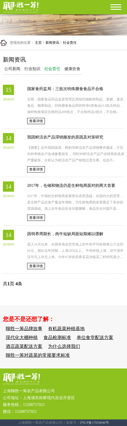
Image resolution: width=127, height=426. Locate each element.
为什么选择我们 (64, 346)
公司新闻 (12, 69)
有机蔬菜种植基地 (66, 328)
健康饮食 (72, 69)
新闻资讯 (52, 43)
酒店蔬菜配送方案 (24, 346)
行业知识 (32, 69)
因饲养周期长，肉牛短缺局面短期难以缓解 (65, 234)
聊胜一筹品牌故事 (24, 328)
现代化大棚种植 (22, 337)
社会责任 (70, 43)
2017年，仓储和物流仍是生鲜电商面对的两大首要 (71, 185)
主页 (38, 43)
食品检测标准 (57, 337)
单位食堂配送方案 (95, 337)
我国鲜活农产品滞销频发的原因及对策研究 (65, 137)
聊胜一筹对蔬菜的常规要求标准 (38, 355)
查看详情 (36, 121)
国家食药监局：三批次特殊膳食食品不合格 (65, 89)
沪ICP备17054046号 (94, 423)
